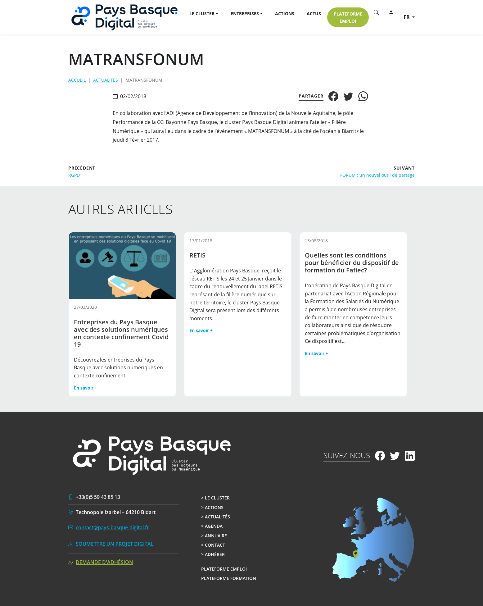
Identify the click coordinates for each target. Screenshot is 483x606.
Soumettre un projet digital (115, 543)
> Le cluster (215, 498)
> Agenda (212, 526)
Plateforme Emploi (224, 569)
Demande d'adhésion (104, 562)
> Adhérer (213, 554)
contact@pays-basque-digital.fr (112, 527)
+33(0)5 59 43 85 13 (98, 496)
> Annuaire (214, 536)
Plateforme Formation (228, 578)
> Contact (213, 545)
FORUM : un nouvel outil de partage (377, 175)
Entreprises (245, 13)
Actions (284, 13)
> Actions (212, 507)
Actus (314, 13)
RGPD (74, 175)
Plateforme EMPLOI (348, 17)
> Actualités (215, 517)
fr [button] (407, 17)
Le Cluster (201, 13)
